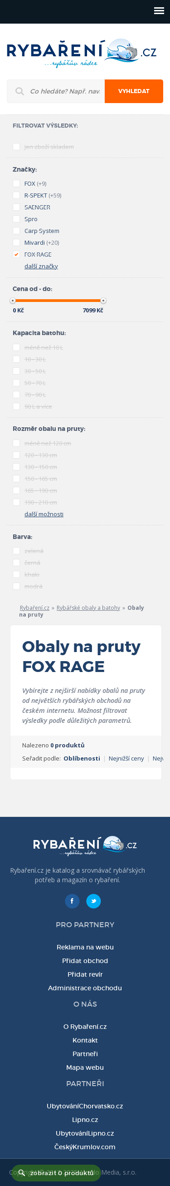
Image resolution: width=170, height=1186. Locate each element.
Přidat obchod (85, 961)
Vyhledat (134, 91)
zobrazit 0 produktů (62, 1173)
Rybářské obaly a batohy (88, 608)
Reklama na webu (85, 947)
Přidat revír (85, 974)
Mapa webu (85, 1067)
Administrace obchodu (85, 988)
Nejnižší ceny (126, 758)
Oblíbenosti (81, 758)
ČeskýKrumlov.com (85, 1147)
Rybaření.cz (34, 608)
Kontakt (85, 1040)
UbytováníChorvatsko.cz (85, 1106)
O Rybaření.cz (85, 1027)
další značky (41, 266)
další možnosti (43, 514)
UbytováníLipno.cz (85, 1133)
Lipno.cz (85, 1120)
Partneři (85, 1054)
